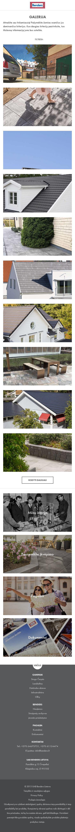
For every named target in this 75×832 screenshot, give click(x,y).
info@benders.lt (42, 750)
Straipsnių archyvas (37, 713)
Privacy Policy (37, 795)
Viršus (37, 665)
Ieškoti (70, 4)
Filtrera (39, 39)
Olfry (37, 696)
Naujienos (37, 708)
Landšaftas (38, 683)
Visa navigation (6, 5)
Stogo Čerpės (37, 679)
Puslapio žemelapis (36, 799)
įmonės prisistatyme (37, 717)
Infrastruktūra (37, 692)
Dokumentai (37, 734)
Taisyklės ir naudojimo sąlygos (37, 790)
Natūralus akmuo (37, 688)
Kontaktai (37, 729)
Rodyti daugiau (37, 480)
